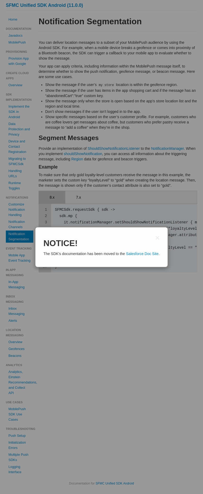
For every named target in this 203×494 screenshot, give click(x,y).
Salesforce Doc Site (142, 254)
